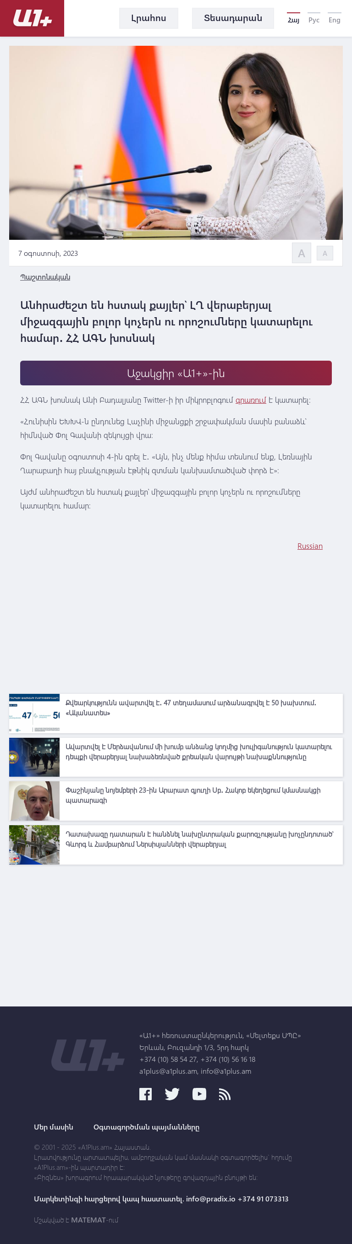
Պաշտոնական (45, 276)
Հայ (293, 20)
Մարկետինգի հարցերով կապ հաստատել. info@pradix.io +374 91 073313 (161, 1198)
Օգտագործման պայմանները (146, 1126)
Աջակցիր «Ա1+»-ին (176, 373)
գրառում (251, 400)
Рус (313, 20)
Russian (310, 546)
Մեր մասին (53, 1126)
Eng (335, 20)
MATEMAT (88, 1219)
